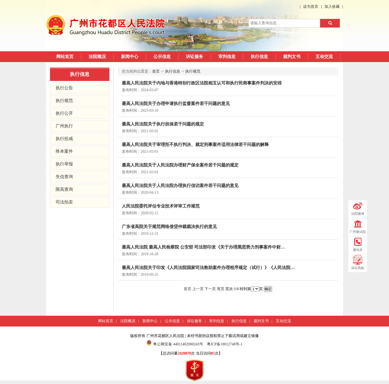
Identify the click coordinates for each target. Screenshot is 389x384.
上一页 (198, 289)
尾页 (220, 289)
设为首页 (310, 7)
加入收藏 (332, 7)
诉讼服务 (194, 56)
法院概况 (97, 56)
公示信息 (162, 56)
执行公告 (64, 88)
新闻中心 (129, 56)
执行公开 (64, 113)
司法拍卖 (64, 202)
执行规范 (64, 100)
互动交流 (324, 56)
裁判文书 (291, 56)
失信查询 (64, 176)
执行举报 (64, 164)
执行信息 (259, 56)
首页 (156, 71)
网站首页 (64, 56)
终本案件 (64, 151)
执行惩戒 (64, 138)
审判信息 (227, 56)
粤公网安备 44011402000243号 (174, 344)
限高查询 (64, 189)
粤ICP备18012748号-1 (224, 344)
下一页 (210, 289)
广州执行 (64, 126)
